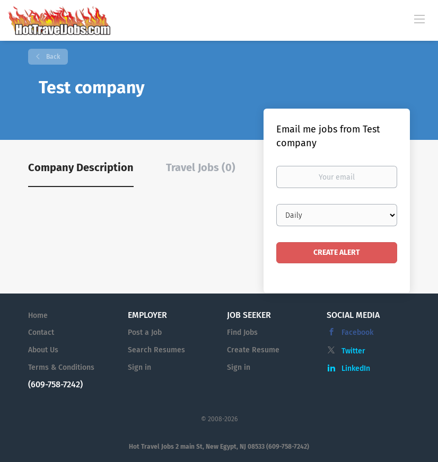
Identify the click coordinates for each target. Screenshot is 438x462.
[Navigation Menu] (419, 18)
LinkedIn (355, 368)
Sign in (139, 367)
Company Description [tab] (81, 167)
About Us (43, 349)
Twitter (353, 351)
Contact (41, 332)
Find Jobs (242, 332)
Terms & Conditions (61, 367)
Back (52, 56)
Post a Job (145, 332)
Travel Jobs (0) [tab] (200, 167)
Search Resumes (156, 349)
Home (38, 315)
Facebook (357, 332)
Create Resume (253, 349)
